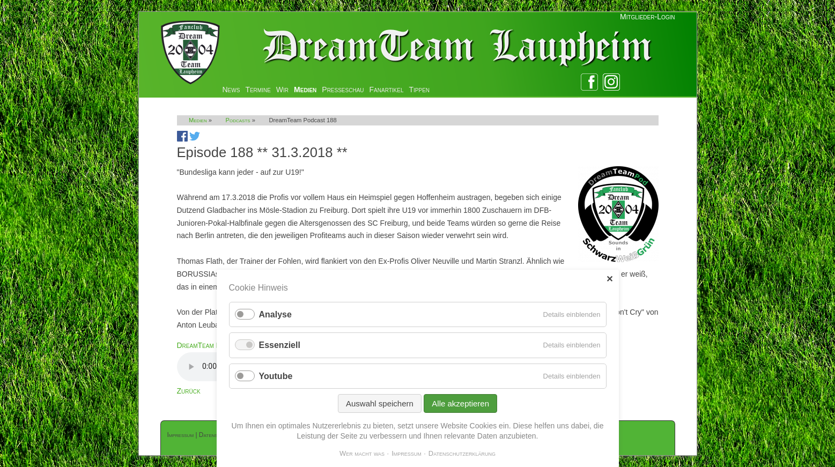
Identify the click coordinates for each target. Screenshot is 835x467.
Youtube (276, 376)
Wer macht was (362, 453)
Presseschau (343, 89)
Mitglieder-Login (647, 16)
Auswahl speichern (379, 403)
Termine (257, 89)
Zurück (189, 391)
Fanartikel (387, 89)
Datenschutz (215, 435)
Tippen (419, 89)
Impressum (180, 435)
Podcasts (238, 120)
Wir (282, 89)
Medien (305, 89)
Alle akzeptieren (460, 403)
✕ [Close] (609, 279)
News (231, 89)
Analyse (275, 314)
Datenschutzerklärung (462, 453)
